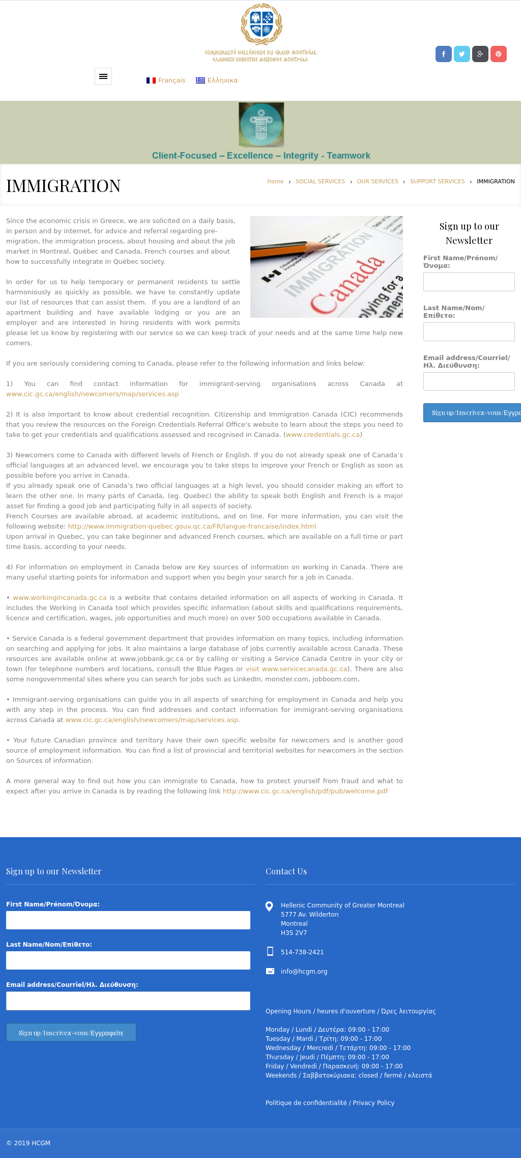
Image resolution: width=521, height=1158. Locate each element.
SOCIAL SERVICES (320, 181)
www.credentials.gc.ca (323, 434)
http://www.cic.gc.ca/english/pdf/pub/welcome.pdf (305, 791)
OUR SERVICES (377, 181)
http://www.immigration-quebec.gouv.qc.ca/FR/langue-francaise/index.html (191, 526)
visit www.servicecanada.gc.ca (297, 669)
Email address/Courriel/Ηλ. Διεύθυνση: (466, 361)
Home (275, 181)
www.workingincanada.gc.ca (60, 597)
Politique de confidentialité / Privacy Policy (330, 1103)
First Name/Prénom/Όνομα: (460, 261)
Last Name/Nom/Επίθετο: (453, 311)
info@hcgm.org (304, 971)
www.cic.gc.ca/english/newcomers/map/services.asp (92, 394)
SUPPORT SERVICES (437, 181)
